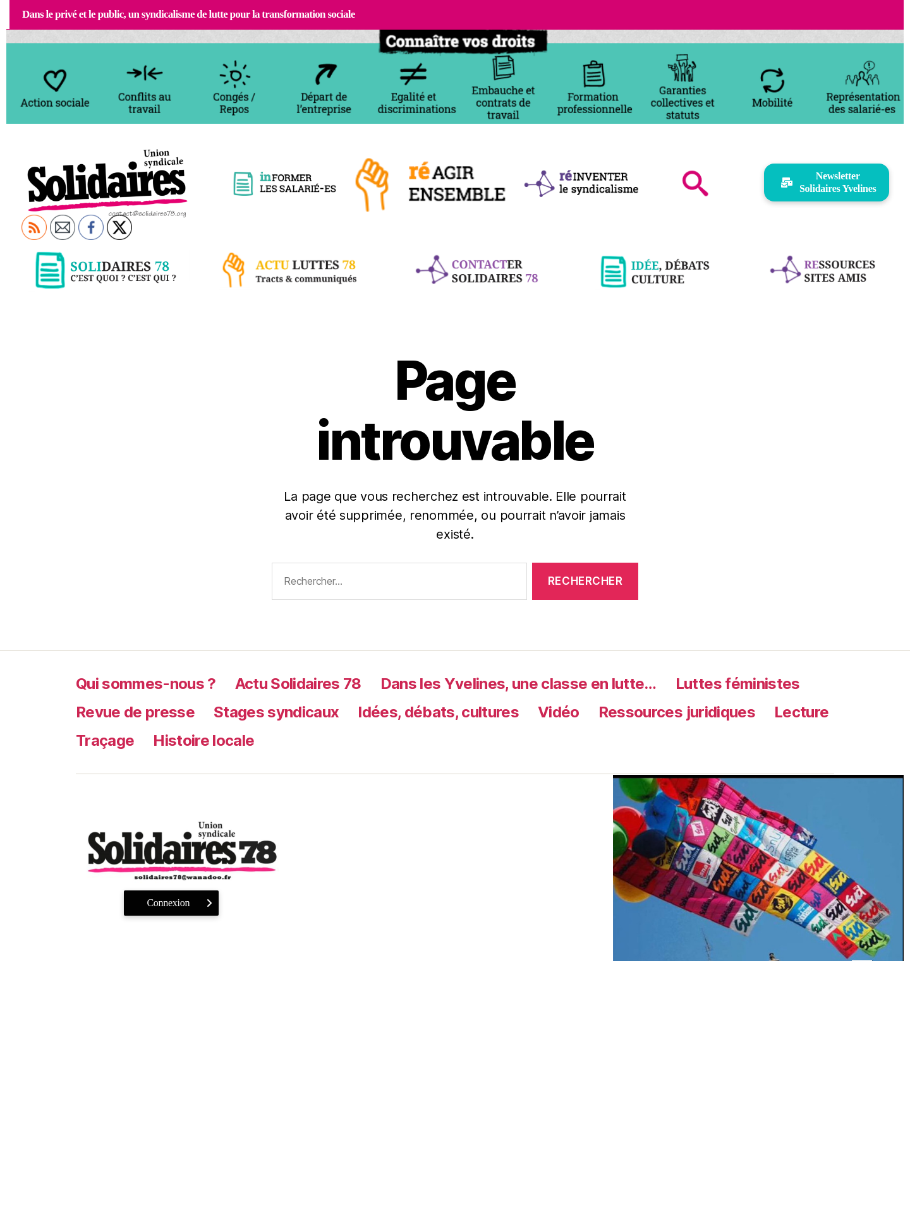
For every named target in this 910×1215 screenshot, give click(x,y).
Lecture (801, 712)
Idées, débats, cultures (438, 712)
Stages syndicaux (276, 712)
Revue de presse (135, 712)
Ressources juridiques (676, 712)
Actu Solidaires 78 (298, 683)
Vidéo (558, 712)
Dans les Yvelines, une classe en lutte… (518, 683)
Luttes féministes (738, 683)
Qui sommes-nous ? (146, 683)
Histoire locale (203, 740)
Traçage (105, 740)
